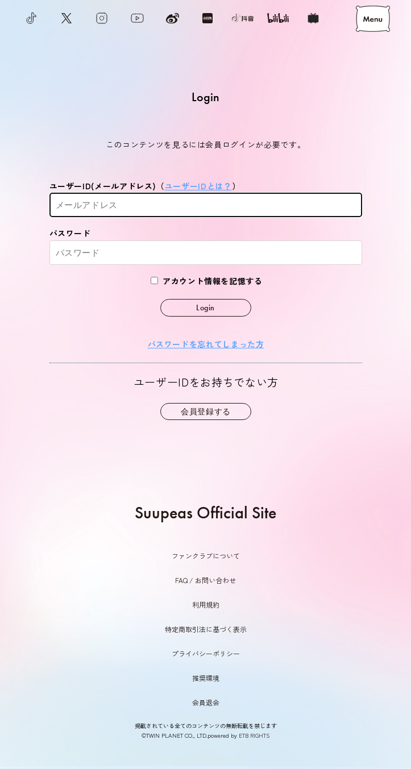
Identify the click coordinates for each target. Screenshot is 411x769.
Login (205, 307)
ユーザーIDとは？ (198, 186)
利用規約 (205, 604)
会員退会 (205, 702)
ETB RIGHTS (254, 735)
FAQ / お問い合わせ (205, 580)
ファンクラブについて (206, 555)
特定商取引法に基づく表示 (206, 629)
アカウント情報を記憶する (206, 280)
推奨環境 (205, 678)
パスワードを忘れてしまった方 (205, 344)
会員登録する (206, 411)
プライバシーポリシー (206, 653)
